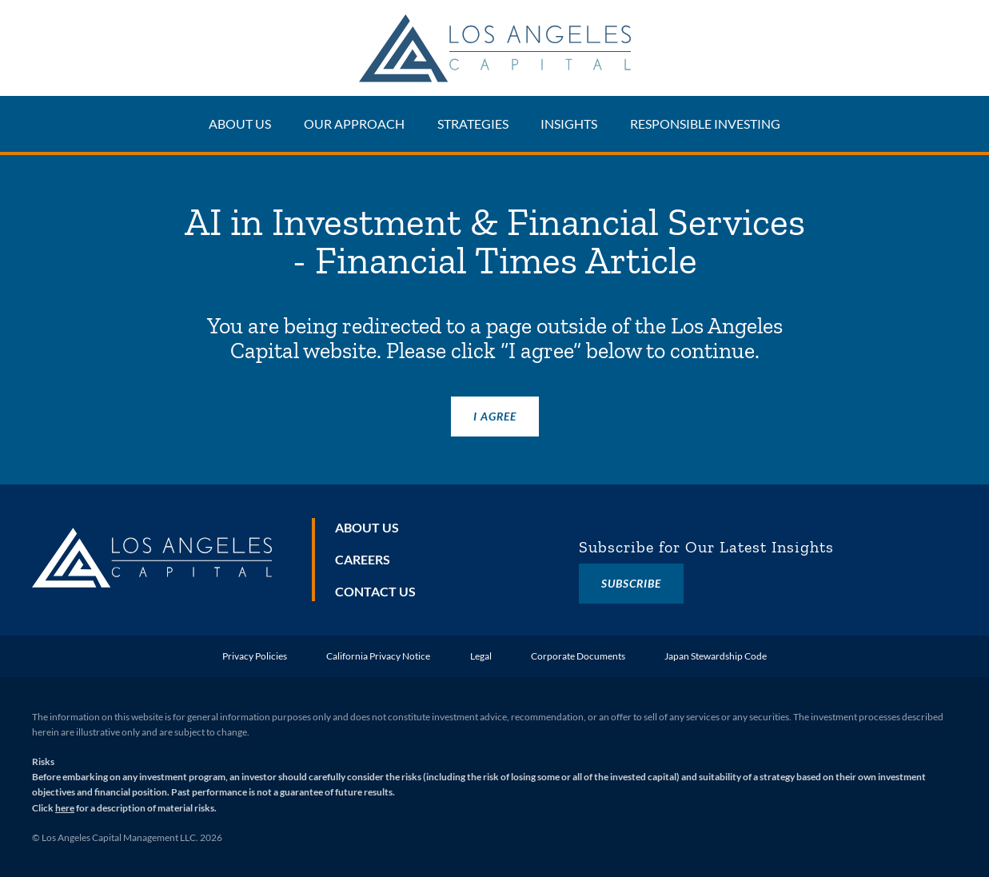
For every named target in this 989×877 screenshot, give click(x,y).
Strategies (472, 123)
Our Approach (354, 123)
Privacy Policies (254, 656)
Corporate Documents (578, 656)
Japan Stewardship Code (715, 656)
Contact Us (375, 591)
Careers (362, 559)
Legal (481, 656)
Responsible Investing (705, 123)
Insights (568, 123)
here (64, 808)
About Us (240, 123)
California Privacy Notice (378, 656)
